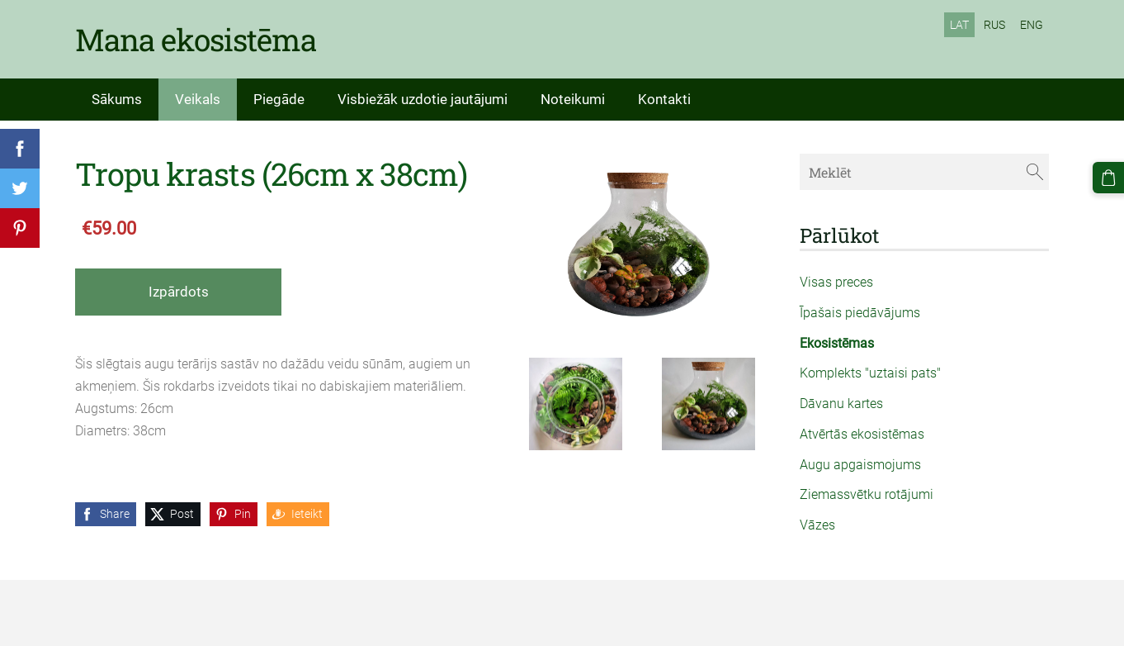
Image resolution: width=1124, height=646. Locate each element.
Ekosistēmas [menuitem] (837, 343)
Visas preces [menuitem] (836, 282)
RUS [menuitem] (994, 24)
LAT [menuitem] (959, 24)
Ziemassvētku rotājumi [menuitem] (866, 494)
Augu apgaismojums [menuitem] (860, 465)
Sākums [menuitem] (117, 99)
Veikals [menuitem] (197, 99)
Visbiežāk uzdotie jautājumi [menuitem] (423, 99)
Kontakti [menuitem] (664, 99)
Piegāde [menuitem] (279, 99)
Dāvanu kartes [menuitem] (841, 403)
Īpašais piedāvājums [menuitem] (860, 313)
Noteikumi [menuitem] (573, 99)
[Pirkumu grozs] (1108, 177)
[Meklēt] (924, 171)
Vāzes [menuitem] (817, 525)
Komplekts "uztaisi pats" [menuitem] (870, 373)
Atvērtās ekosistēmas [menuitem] (862, 434)
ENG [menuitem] (1031, 24)
